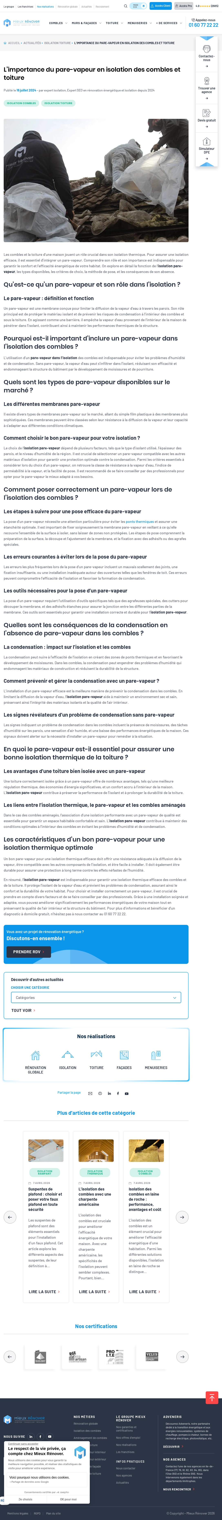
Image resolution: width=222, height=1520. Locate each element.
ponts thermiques (140, 521)
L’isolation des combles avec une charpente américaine (95, 1196)
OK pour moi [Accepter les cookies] (68, 1499)
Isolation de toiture (86, 1445)
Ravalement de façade (87, 1466)
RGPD (37, 1513)
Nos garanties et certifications (126, 1428)
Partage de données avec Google (30, 1481)
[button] (182, 1217)
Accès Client (161, 5)
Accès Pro (183, 6)
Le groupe (9, 6)
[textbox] (27, 997)
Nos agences (124, 1475)
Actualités (86, 6)
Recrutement (102, 6)
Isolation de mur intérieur (90, 1452)
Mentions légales (17, 1513)
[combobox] (96, 997)
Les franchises (25, 6)
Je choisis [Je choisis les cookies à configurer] (25, 1499)
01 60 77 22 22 (203, 25)
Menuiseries (81, 1480)
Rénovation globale (68, 6)
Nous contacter (125, 1468)
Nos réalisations (45, 6)
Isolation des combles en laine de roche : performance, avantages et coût (145, 1199)
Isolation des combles (87, 1430)
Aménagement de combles (90, 1438)
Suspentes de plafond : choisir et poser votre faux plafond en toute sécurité (45, 1199)
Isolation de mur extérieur (90, 1459)
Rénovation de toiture (87, 1473)
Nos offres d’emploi (128, 1437)
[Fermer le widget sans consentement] (23, 1444)
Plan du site (53, 1513)
